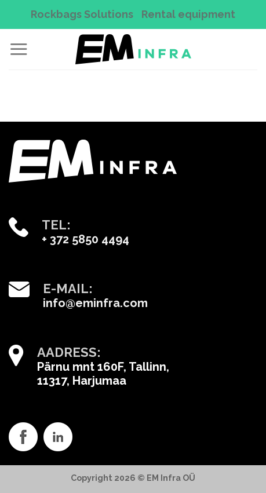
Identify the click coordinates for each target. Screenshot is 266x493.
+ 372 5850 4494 (85, 239)
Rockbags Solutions (82, 14)
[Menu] (18, 49)
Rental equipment (188, 14)
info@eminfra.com (95, 303)
